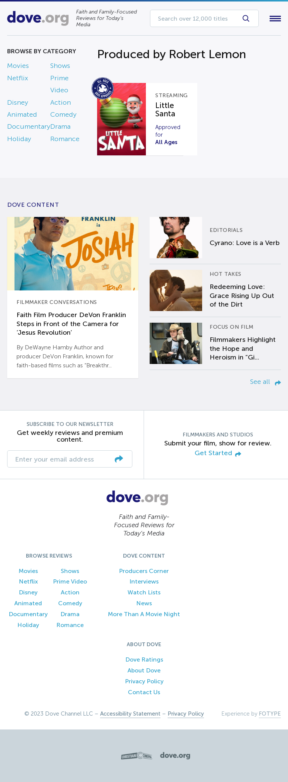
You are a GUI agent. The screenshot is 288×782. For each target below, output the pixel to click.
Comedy (63, 114)
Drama (60, 126)
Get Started (218, 453)
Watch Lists (144, 592)
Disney (17, 102)
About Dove (144, 670)
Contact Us (144, 692)
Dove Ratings (144, 659)
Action (60, 102)
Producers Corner (144, 571)
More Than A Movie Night (144, 614)
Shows (60, 65)
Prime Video (70, 581)
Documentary (28, 126)
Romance (65, 139)
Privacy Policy (144, 681)
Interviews (144, 581)
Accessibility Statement (130, 714)
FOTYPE (270, 714)
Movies (18, 65)
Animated (22, 114)
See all (265, 381)
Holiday (19, 139)
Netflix (17, 78)
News (144, 603)
